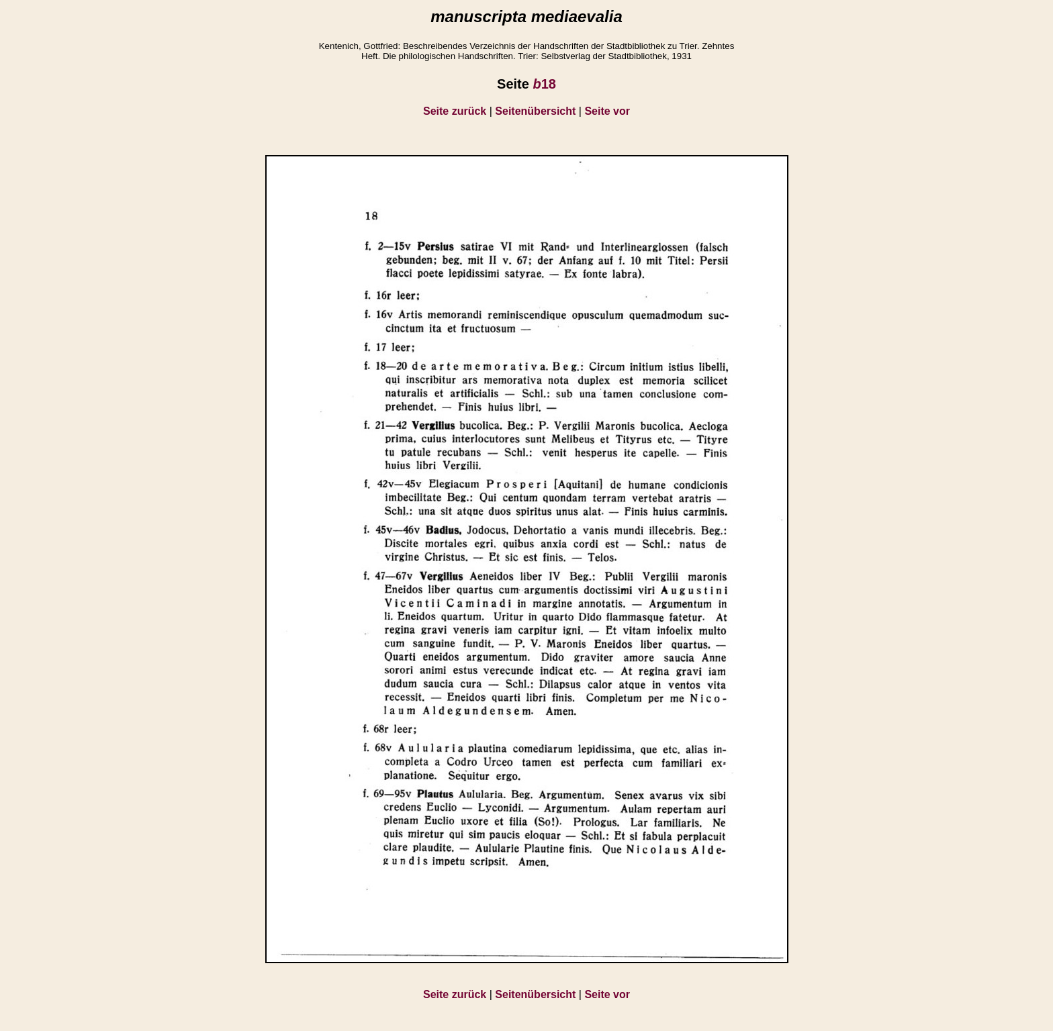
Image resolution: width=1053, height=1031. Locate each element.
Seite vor (607, 111)
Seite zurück (454, 111)
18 (544, 84)
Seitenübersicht (535, 111)
